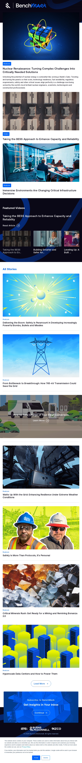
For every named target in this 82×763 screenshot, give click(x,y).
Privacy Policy (26, 747)
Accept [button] (36, 758)
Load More (41, 683)
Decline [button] (45, 758)
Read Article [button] (11, 225)
